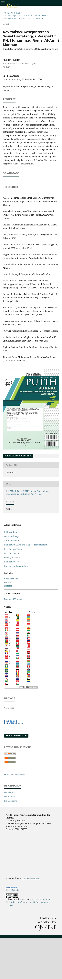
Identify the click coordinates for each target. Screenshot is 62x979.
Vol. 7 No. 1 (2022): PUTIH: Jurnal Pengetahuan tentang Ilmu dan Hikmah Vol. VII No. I (26, 17)
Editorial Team (11, 559)
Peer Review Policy (13, 575)
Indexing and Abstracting (16, 592)
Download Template (13, 626)
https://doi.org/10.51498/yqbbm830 (25, 79)
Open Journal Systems (14, 801)
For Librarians (10, 827)
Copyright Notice (12, 584)
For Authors (9, 823)
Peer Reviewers (11, 580)
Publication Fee (11, 588)
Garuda (7, 609)
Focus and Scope (12, 563)
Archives (15, 13)
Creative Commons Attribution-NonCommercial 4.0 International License (28, 929)
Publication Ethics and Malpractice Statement (25, 571)
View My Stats (12, 917)
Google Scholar (11, 605)
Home (6, 13)
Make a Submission (16, 762)
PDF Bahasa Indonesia (19, 483)
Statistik (21, 750)
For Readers (9, 819)
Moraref (8, 612)
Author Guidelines (12, 567)
